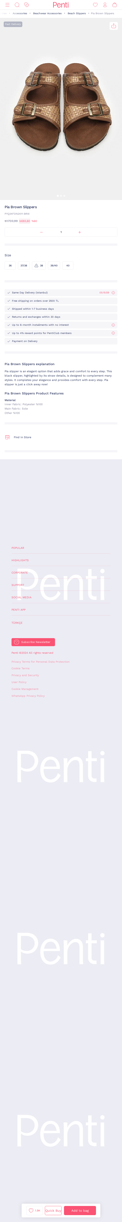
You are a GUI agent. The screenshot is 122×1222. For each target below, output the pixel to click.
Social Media (22, 597)
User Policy (19, 682)
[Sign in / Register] (105, 5)
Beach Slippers (77, 13)
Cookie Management (25, 689)
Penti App (19, 609)
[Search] (17, 5)
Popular (18, 547)
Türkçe (17, 622)
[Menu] (7, 5)
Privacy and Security (25, 675)
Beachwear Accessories (47, 13)
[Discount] (26, 5)
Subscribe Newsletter (35, 642)
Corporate (20, 572)
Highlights (20, 560)
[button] (58, 196)
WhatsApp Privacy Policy (28, 695)
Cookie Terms (20, 668)
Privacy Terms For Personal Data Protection (41, 661)
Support (18, 585)
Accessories (20, 13)
